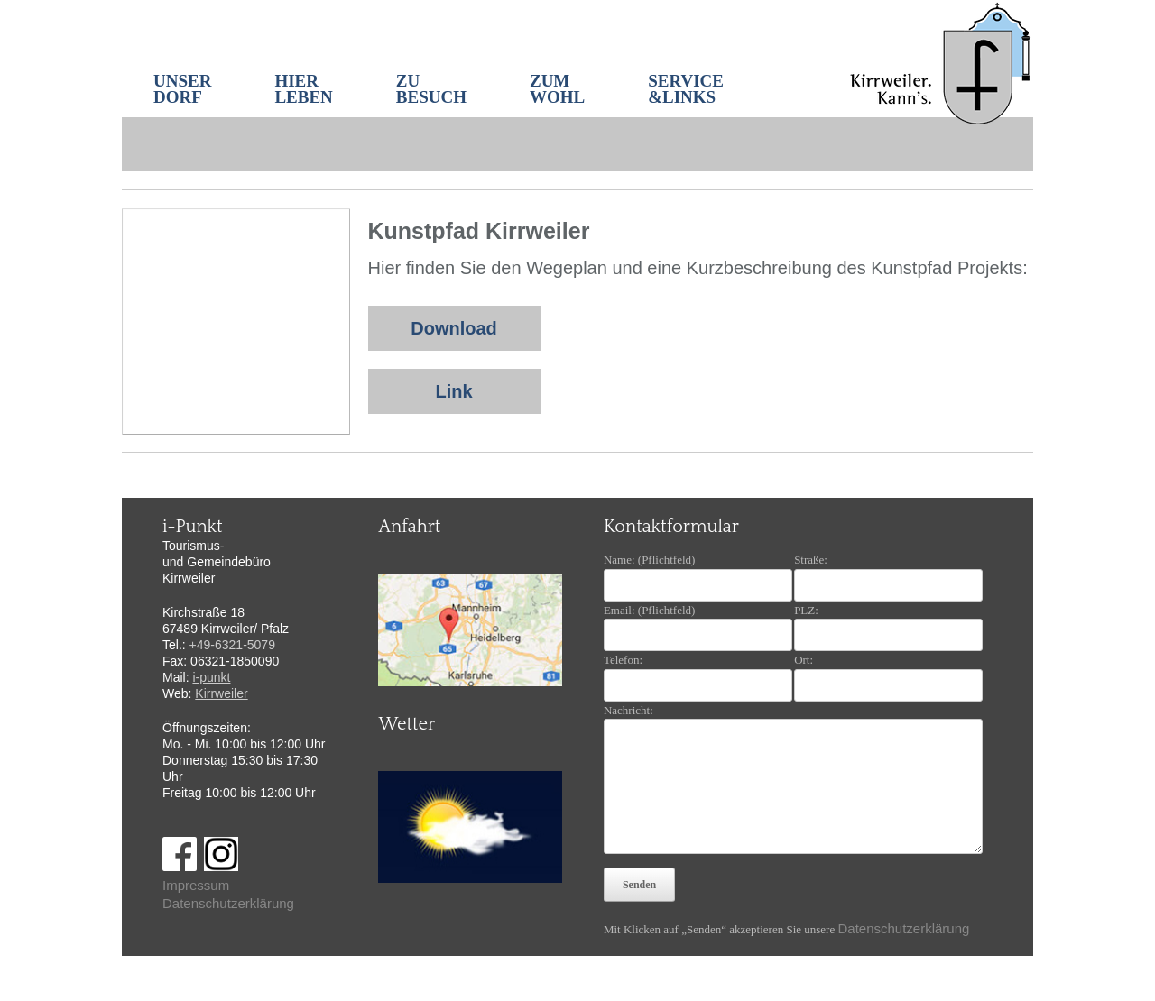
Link (453, 391)
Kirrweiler (221, 693)
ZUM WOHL (557, 88)
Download (454, 328)
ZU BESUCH (431, 88)
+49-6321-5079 (232, 645)
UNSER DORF (182, 88)
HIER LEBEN (303, 88)
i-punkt (211, 677)
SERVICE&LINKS (686, 88)
